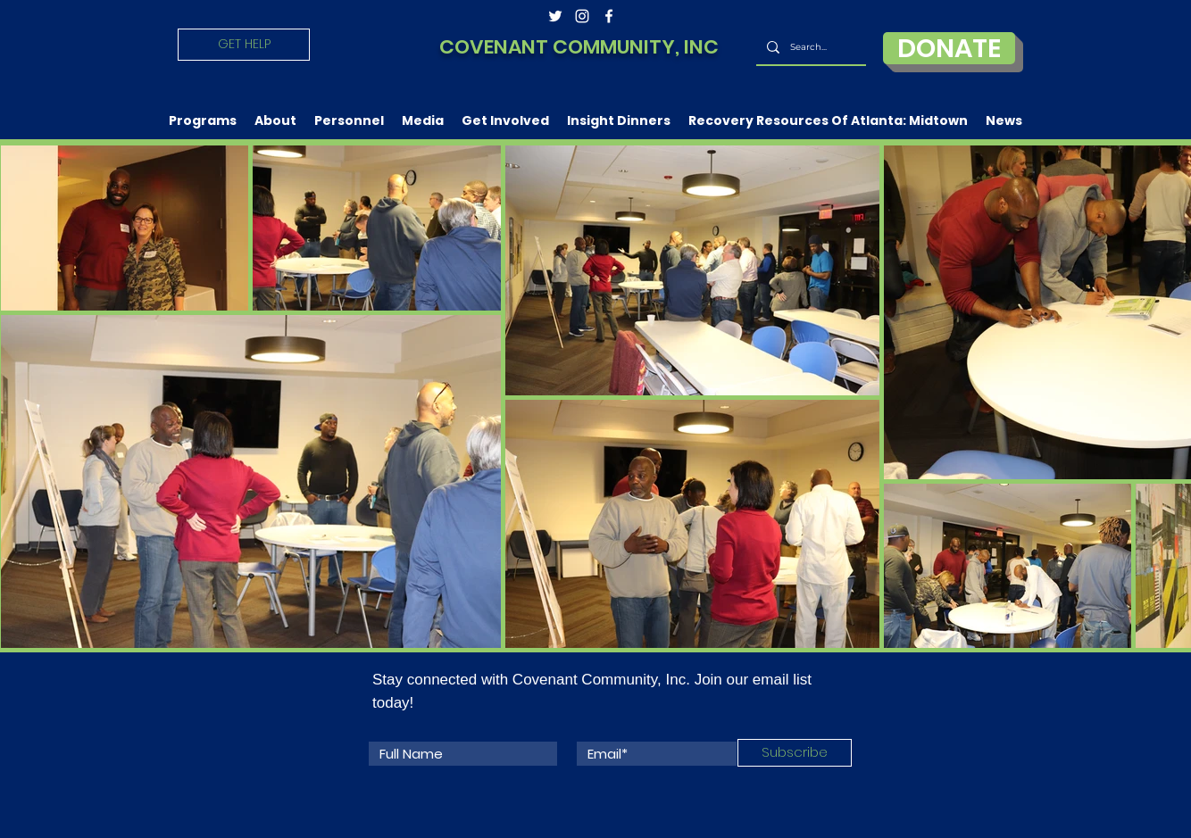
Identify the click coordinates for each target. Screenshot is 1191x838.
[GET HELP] (244, 45)
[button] (203, 120)
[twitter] (555, 16)
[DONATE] (949, 48)
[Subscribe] (794, 753)
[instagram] (582, 16)
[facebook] (609, 16)
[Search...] (809, 47)
